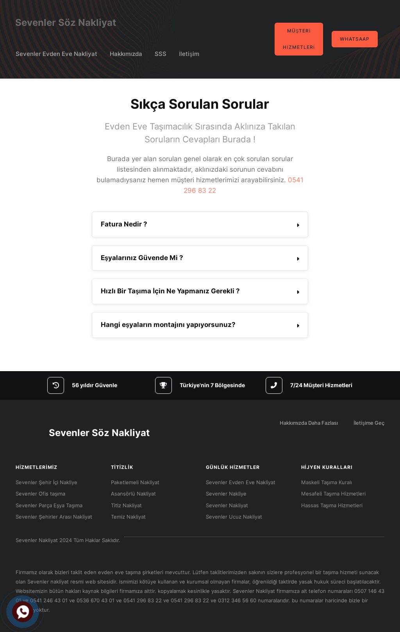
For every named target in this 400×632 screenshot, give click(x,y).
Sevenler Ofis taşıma (40, 493)
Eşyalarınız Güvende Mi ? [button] (142, 258)
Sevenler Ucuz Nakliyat (234, 517)
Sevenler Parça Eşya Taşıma (49, 505)
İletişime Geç (369, 423)
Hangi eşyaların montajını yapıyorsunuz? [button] (168, 325)
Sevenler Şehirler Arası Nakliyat (54, 517)
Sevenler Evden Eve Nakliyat (56, 53)
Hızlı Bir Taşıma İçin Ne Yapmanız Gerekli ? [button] (170, 291)
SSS (160, 53)
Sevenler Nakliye (226, 493)
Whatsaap (355, 39)
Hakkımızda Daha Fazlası (309, 423)
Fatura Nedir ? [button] (124, 224)
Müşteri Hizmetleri (298, 39)
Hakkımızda (126, 53)
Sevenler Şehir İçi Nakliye (46, 482)
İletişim (189, 53)
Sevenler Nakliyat (227, 505)
